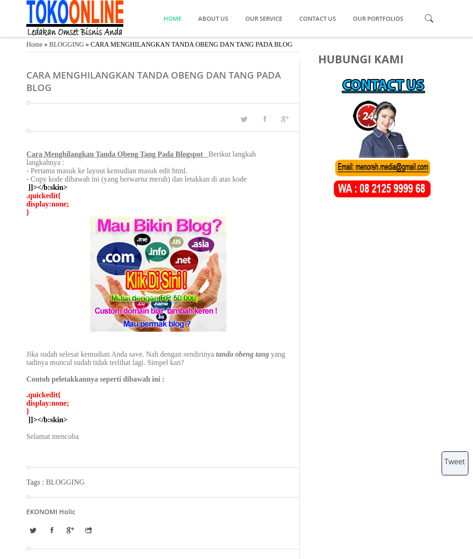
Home (34, 44)
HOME (173, 18)
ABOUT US (214, 18)
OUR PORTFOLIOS (378, 18)
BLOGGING (66, 44)
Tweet (454, 461)
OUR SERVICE (264, 18)
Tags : (36, 482)
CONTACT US (318, 18)
